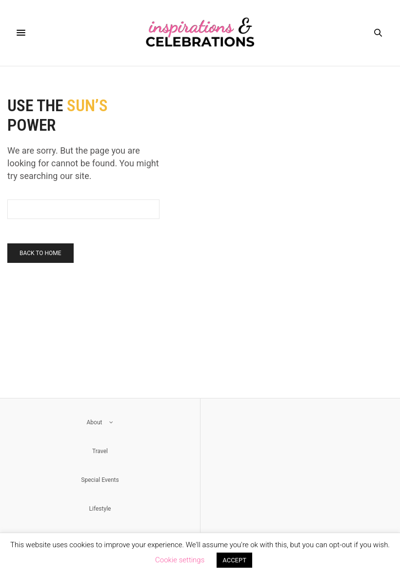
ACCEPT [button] (234, 560)
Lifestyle (100, 508)
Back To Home (40, 253)
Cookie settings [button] (179, 560)
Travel (100, 451)
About (100, 422)
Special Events (100, 480)
